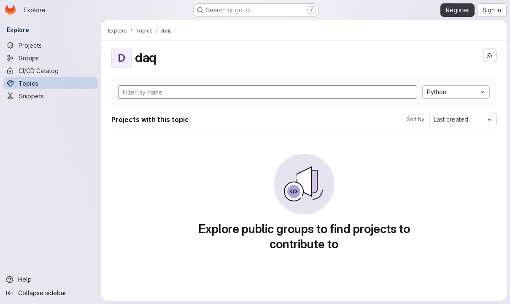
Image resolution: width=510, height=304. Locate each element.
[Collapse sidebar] (50, 293)
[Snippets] (50, 96)
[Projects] (50, 45)
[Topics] (50, 83)
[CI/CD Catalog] (50, 70)
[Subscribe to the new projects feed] (490, 55)
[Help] (50, 279)
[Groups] (50, 58)
